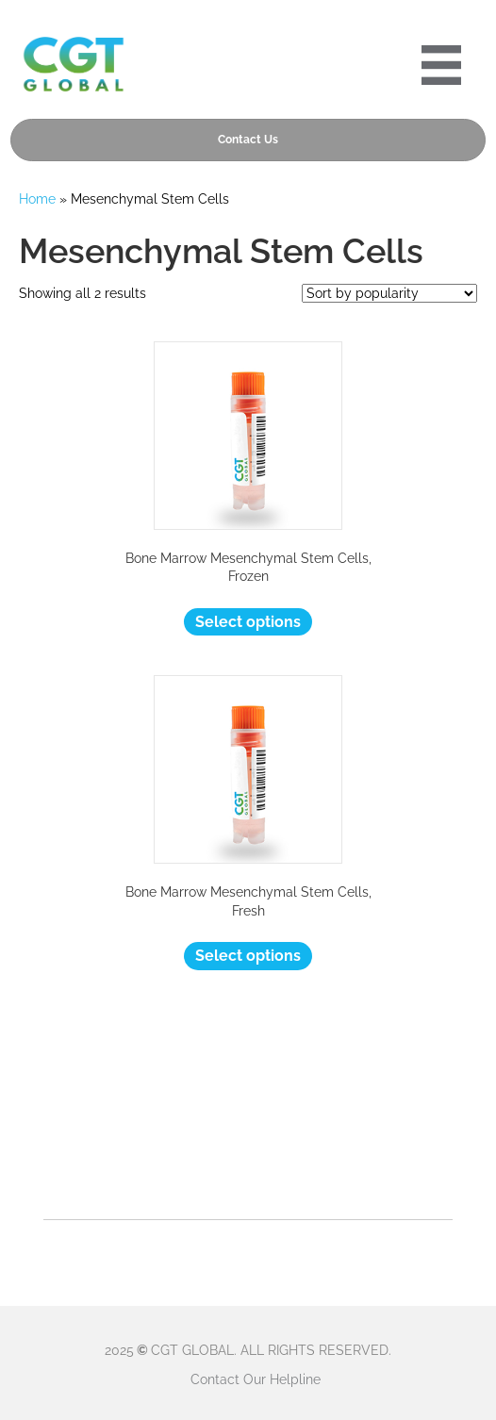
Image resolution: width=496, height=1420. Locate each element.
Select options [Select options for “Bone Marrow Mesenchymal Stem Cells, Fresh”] (248, 956)
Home (37, 198)
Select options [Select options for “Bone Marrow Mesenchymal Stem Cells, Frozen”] (248, 622)
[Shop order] (389, 293)
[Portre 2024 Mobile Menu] (441, 65)
